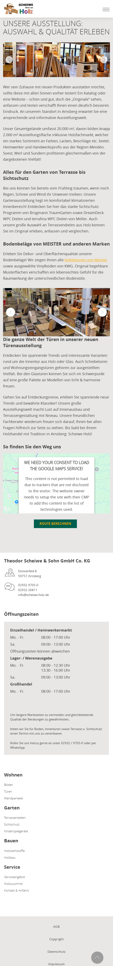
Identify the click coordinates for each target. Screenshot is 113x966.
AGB (56, 926)
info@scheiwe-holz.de (33, 595)
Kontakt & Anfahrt (16, 890)
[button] (10, 312)
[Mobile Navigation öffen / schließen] (105, 9)
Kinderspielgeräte (16, 831)
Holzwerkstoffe (14, 851)
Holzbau (10, 857)
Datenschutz (56, 951)
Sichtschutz (12, 824)
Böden (8, 785)
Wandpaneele (13, 798)
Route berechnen (55, 523)
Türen (8, 791)
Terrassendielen (15, 818)
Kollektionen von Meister (86, 259)
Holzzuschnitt (13, 884)
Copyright (56, 939)
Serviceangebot (14, 877)
